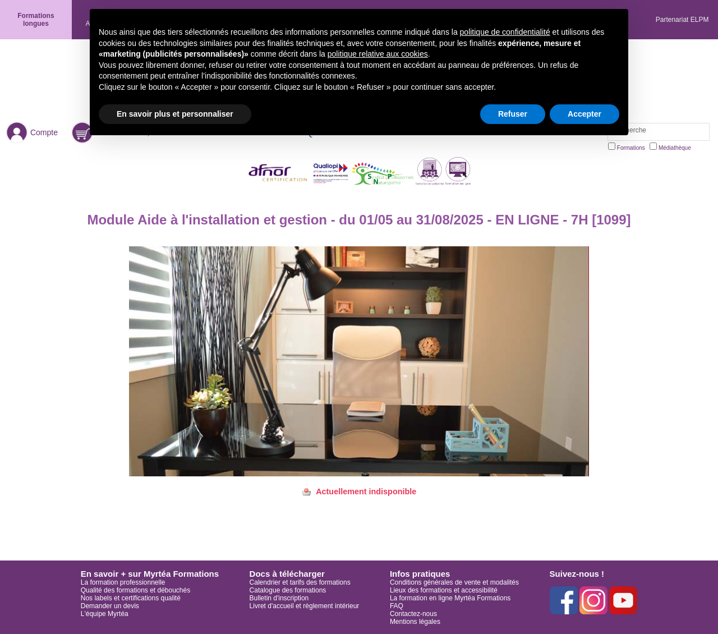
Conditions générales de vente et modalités (454, 582)
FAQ (396, 606)
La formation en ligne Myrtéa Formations (450, 598)
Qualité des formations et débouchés (135, 590)
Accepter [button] (584, 113)
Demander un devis (110, 606)
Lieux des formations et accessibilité (444, 590)
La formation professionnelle (123, 582)
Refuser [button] (512, 113)
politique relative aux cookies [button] (378, 53)
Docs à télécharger (287, 573)
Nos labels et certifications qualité (131, 598)
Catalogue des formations (288, 590)
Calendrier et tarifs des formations (300, 582)
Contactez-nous (413, 614)
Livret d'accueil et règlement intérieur (305, 606)
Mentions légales (415, 622)
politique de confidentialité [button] (505, 31)
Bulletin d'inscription (279, 598)
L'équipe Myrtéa (104, 614)
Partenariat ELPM (682, 20)
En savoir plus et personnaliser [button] (175, 113)
